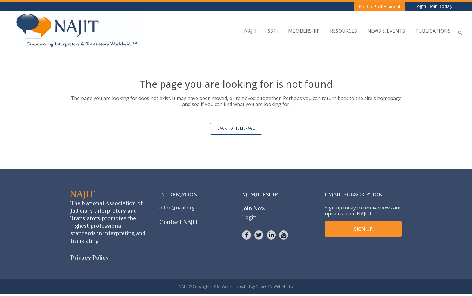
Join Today (441, 6)
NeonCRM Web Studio (274, 286)
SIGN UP (363, 229)
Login (420, 6)
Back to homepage (236, 128)
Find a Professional (379, 6)
